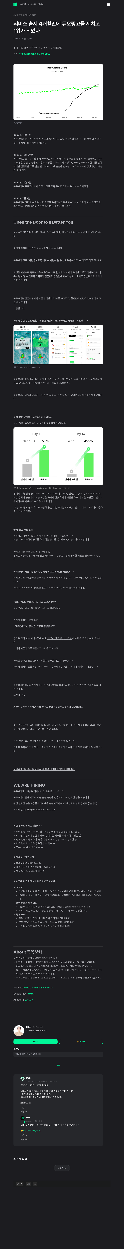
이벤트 (41, 4)
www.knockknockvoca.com (38, 987)
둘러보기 (32, 993)
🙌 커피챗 (81, 1041)
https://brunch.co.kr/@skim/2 (34, 53)
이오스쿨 (32, 4)
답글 (24, 1112)
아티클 (23, 4)
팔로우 (35, 1042)
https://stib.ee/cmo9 (32, 1131)
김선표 (29, 1026)
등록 (58, 1065)
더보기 (62, 1168)
